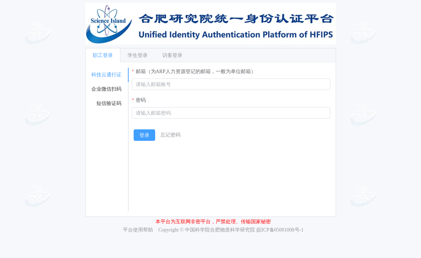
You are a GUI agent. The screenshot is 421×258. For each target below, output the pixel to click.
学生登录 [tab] (138, 55)
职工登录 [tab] (103, 55)
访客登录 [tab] (172, 55)
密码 (141, 100)
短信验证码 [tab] (108, 103)
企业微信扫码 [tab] (106, 89)
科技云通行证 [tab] (106, 74)
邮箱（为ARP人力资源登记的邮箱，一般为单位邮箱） (196, 71)
